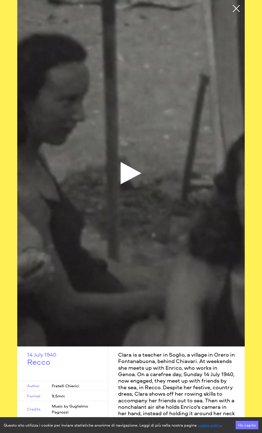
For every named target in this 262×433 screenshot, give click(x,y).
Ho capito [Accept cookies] (247, 425)
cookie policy (209, 425)
